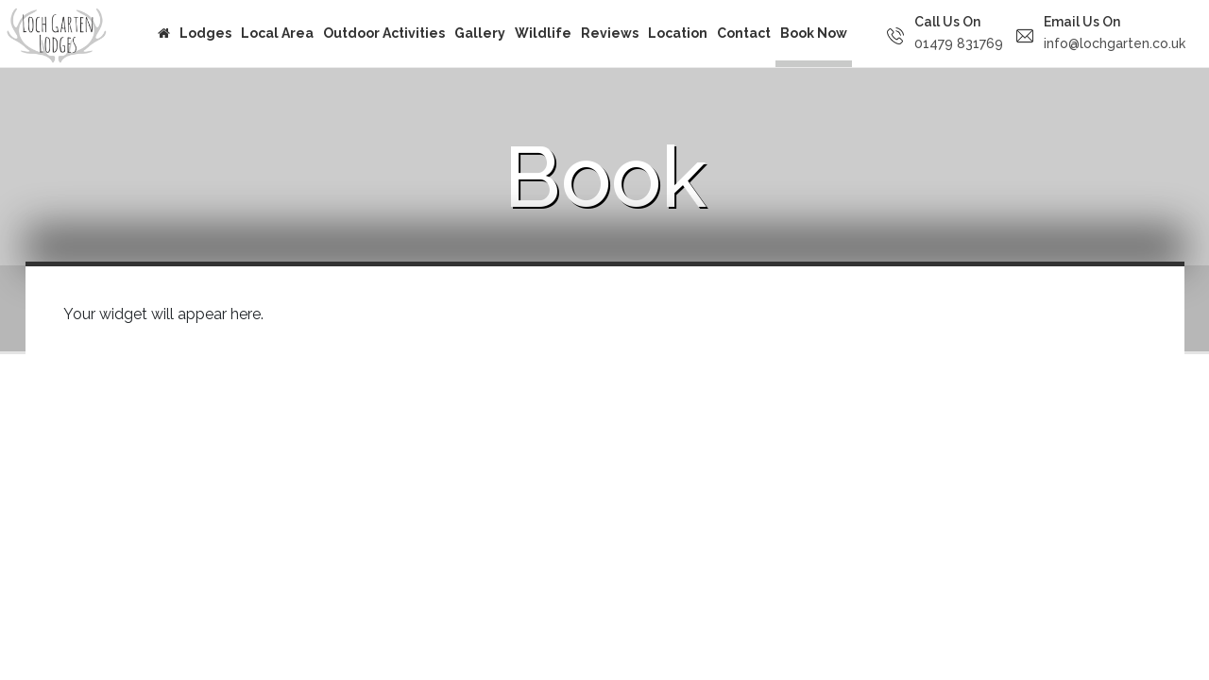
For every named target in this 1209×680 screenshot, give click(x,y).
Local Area (277, 33)
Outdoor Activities (384, 33)
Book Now (813, 33)
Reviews (610, 33)
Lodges (205, 33)
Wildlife (543, 33)
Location (677, 33)
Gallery (479, 33)
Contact (744, 33)
